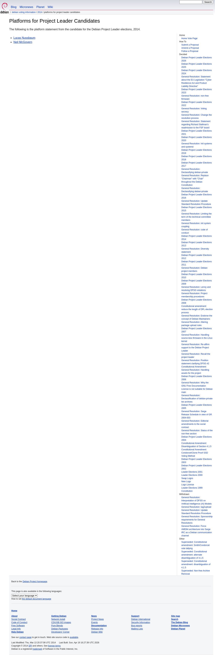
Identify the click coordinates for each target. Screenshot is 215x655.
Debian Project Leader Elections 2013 (196, 244)
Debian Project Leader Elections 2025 (196, 65)
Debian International (140, 619)
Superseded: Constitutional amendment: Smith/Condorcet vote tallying (195, 545)
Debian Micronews (180, 625)
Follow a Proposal (189, 51)
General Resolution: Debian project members (194, 269)
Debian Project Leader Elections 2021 (196, 132)
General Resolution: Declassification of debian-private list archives (197, 398)
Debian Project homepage (34, 581)
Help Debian (17, 632)
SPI (30, 646)
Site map (175, 616)
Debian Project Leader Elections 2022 (196, 104)
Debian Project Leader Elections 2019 (196, 151)
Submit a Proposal (190, 45)
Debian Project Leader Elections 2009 (196, 282)
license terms (54, 646)
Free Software (18, 625)
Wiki (50, 6)
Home (14, 610)
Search (174, 619)
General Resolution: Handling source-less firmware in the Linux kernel (196, 338)
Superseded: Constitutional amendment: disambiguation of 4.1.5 (195, 564)
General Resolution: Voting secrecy (194, 110)
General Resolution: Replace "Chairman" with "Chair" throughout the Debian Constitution (194, 180)
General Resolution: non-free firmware (195, 97)
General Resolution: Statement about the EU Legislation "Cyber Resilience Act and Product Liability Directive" (196, 81)
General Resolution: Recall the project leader (195, 355)
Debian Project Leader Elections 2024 (196, 72)
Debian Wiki (97, 632)
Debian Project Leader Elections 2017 (196, 164)
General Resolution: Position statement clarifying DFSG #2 (195, 362)
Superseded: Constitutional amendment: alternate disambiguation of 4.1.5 (194, 554)
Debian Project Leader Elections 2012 (196, 257)
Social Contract (18, 619)
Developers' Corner (60, 632)
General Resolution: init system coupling (196, 225)
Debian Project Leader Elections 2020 (196, 139)
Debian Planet (178, 629)
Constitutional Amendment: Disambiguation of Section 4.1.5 (196, 445)
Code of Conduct (19, 622)
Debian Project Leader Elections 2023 (196, 91)
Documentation (99, 625)
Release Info (97, 629)
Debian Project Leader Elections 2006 (196, 378)
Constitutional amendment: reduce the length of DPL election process (197, 309)
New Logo (186, 481)
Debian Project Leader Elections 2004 (196, 438)
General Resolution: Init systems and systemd (196, 145)
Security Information (140, 622)
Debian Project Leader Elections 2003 (196, 461)
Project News (97, 619)
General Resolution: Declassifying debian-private (194, 171)
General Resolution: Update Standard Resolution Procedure (196, 202)
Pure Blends (57, 625)
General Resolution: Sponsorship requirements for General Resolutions (197, 519)
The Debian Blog (179, 622)
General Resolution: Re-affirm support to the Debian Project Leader (195, 347)
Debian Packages (59, 629)
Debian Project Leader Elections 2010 (196, 276)
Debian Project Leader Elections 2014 (196, 237)
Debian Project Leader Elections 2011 (196, 263)
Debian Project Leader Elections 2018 (196, 158)
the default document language (36, 599)
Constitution (187, 491)
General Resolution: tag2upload (196, 507)
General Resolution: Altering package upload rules (194, 324)
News (94, 616)
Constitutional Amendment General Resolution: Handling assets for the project (195, 369)
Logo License (187, 484)
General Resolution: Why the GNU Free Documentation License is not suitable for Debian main (197, 387)
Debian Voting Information (24, 12)
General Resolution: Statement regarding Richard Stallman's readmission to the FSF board (195, 124)
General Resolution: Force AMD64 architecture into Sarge (195, 528)
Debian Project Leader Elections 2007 (196, 330)
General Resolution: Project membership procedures (194, 295)
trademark (37, 649)
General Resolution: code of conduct (194, 231)
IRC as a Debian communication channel (196, 534)
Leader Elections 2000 (191, 475)
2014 (39, 12)
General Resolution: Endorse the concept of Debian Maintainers (196, 317)
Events (94, 622)
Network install (58, 619)
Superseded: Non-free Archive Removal (195, 572)
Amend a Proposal (190, 48)
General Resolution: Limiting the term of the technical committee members (196, 216)
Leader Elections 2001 (191, 472)
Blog (13, 6)
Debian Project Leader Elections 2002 (196, 467)
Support (135, 616)
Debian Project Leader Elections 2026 (196, 59)
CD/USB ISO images (61, 622)
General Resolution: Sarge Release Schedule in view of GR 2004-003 (196, 414)
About (14, 616)
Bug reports (136, 625)
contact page (25, 637)
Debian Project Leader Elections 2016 (196, 196)
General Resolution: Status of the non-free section (197, 432)
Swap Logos (187, 478)
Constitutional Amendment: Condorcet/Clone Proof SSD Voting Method (194, 452)
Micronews (26, 6)
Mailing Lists (137, 629)
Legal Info (16, 629)
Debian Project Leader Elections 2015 (196, 209)
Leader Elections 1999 (191, 488)
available (74, 637)
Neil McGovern (22, 42)
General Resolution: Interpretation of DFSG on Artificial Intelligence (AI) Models (196, 500)
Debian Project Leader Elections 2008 (196, 301)
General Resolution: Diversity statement (195, 250)
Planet (40, 6)
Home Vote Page (189, 38)
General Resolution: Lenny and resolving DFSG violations (196, 288)
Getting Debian (58, 616)
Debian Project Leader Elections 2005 (196, 406)
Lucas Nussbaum (24, 37)
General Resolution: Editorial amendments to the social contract (194, 424)
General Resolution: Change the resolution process (196, 116)
